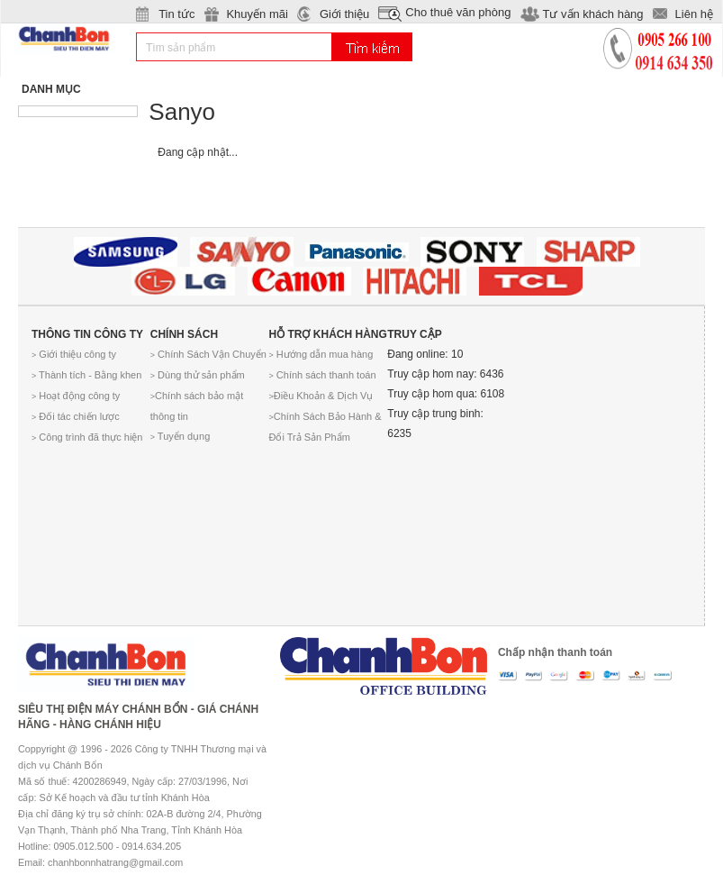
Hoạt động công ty (76, 395)
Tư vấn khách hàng (592, 14)
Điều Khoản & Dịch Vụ (321, 395)
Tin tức (176, 14)
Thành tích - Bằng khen (86, 374)
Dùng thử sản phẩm (197, 374)
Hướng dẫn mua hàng (321, 354)
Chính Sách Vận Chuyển (208, 354)
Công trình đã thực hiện (87, 437)
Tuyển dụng (180, 436)
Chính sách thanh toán (322, 374)
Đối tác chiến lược (76, 416)
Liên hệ (694, 14)
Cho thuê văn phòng (458, 12)
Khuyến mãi (256, 14)
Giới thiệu (344, 14)
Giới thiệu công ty (74, 354)
